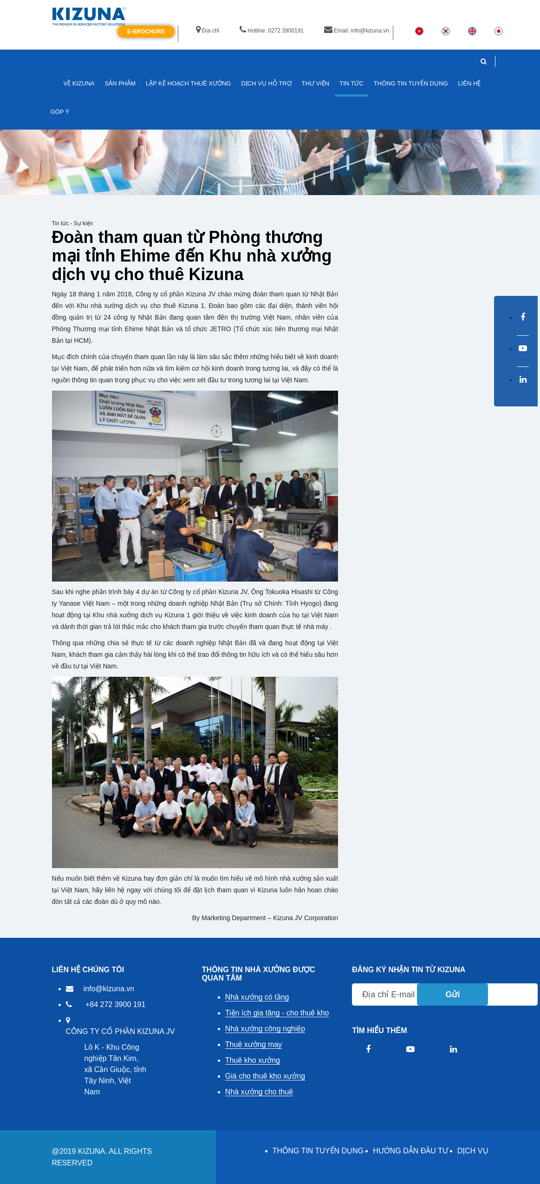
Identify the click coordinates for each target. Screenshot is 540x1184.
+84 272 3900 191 (115, 1004)
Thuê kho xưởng (252, 1060)
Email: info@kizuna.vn (356, 30)
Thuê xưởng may (253, 1044)
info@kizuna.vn (109, 989)
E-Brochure (146, 31)
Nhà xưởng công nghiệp (265, 1029)
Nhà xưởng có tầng (257, 997)
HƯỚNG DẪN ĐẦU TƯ (410, 1151)
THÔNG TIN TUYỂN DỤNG (318, 1151)
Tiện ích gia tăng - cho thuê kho (277, 1013)
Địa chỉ (207, 30)
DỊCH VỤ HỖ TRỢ (266, 83)
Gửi (452, 994)
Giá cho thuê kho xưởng (265, 1076)
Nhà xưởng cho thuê (259, 1092)
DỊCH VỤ (472, 1151)
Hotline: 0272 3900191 (272, 30)
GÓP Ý (60, 111)
